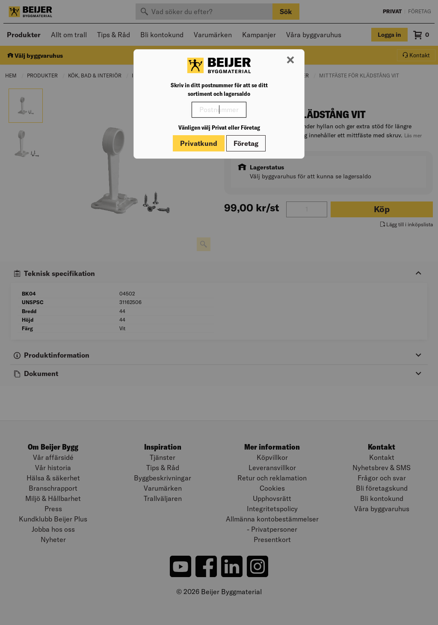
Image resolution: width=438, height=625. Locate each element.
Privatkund (198, 143)
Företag (246, 143)
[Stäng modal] (290, 60)
